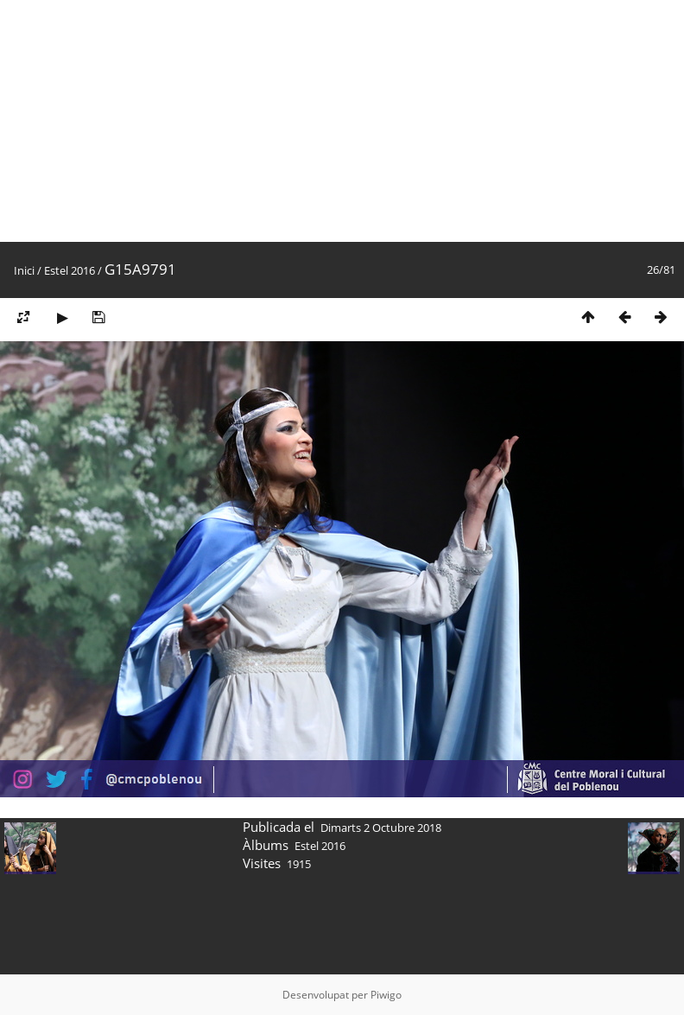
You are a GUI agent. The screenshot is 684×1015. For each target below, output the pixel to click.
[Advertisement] (331, 121)
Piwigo (386, 994)
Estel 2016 (69, 270)
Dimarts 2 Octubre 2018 (380, 827)
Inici (24, 270)
